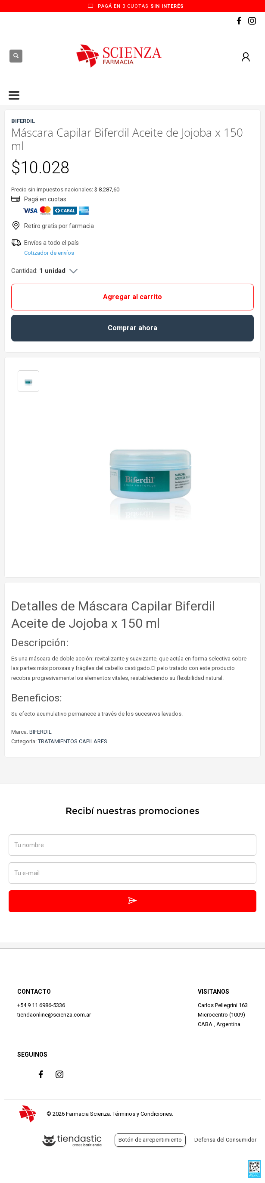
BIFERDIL (40, 732)
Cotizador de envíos (49, 253)
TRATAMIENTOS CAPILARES (72, 741)
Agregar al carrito (132, 297)
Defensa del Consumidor (225, 1139)
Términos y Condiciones (142, 1114)
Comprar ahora (132, 328)
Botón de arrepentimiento (150, 1139)
